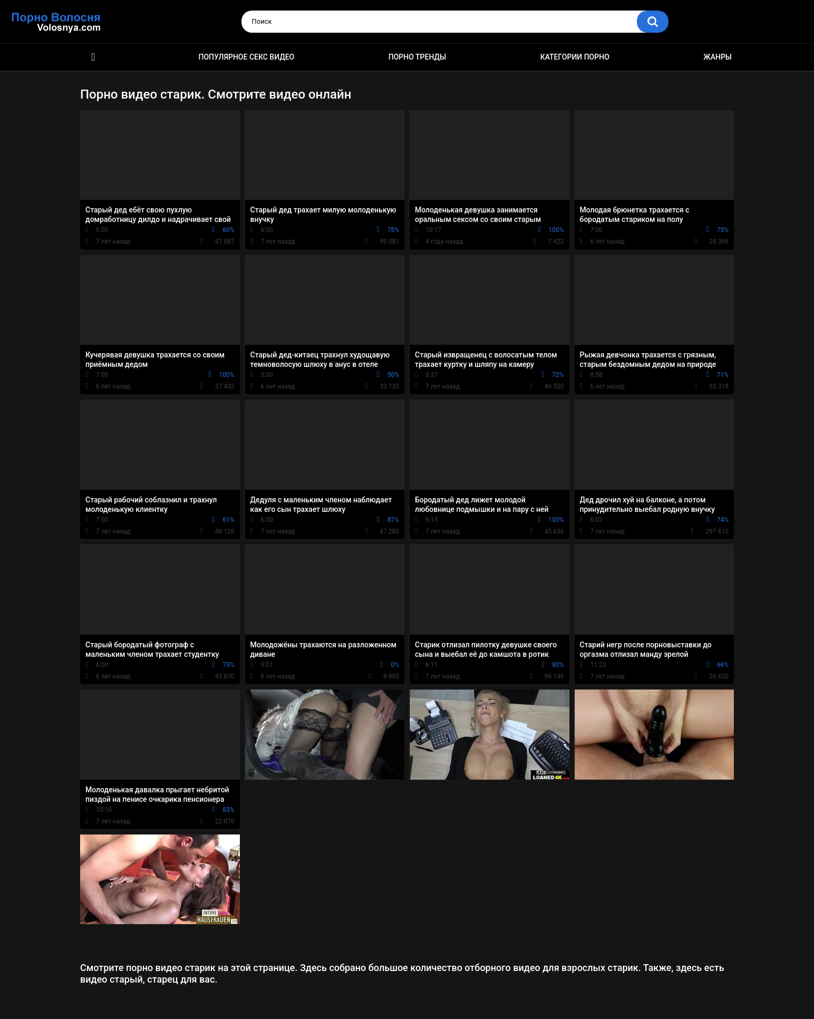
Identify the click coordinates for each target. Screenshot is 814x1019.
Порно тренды (417, 57)
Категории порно (574, 57)
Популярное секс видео (247, 57)
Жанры (717, 57)
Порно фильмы (93, 57)
